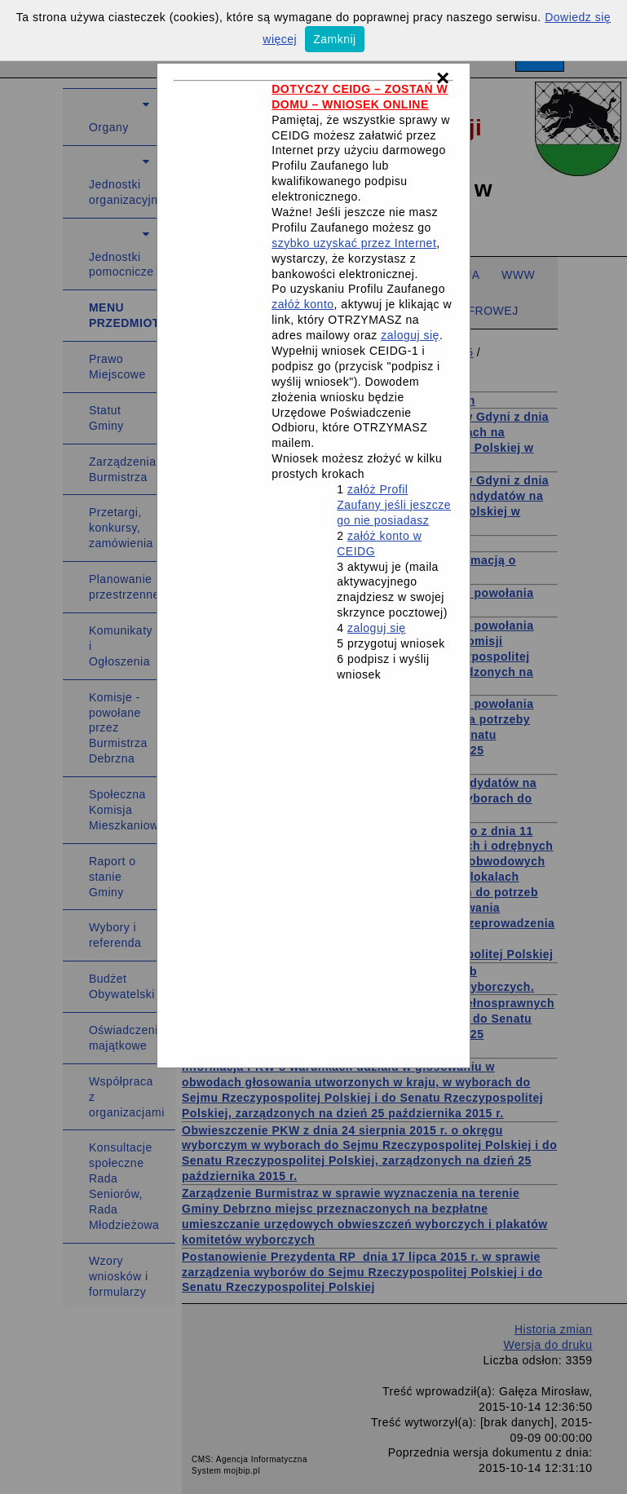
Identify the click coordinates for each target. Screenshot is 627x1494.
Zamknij (334, 39)
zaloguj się (410, 335)
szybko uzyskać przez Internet (354, 243)
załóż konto (302, 304)
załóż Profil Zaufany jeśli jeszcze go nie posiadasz (394, 505)
